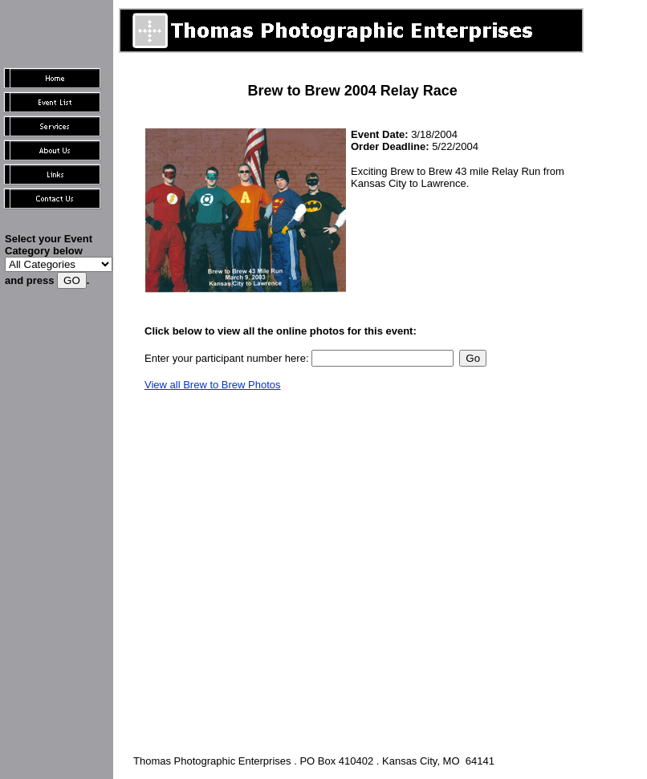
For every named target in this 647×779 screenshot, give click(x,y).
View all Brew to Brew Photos (212, 385)
